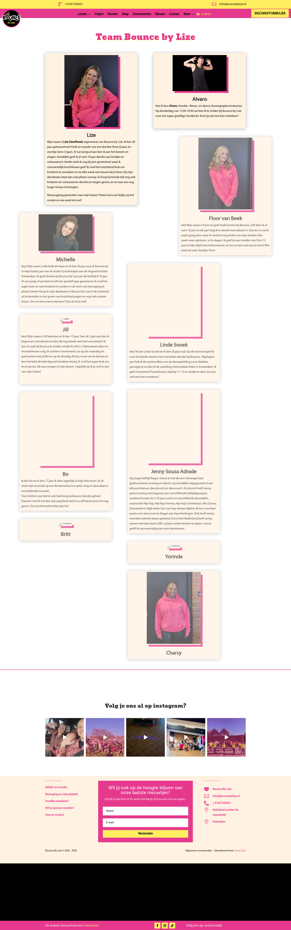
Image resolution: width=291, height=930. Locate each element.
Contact (174, 14)
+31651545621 (74, 4)
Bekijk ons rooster (56, 787)
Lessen (82, 14)
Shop (125, 14)
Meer (187, 14)
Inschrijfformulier (271, 13)
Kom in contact (54, 815)
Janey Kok (240, 850)
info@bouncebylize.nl (232, 4)
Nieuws (160, 14)
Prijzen (99, 14)
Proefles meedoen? (57, 801)
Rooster (113, 14)
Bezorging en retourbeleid (61, 794)
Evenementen (142, 14)
